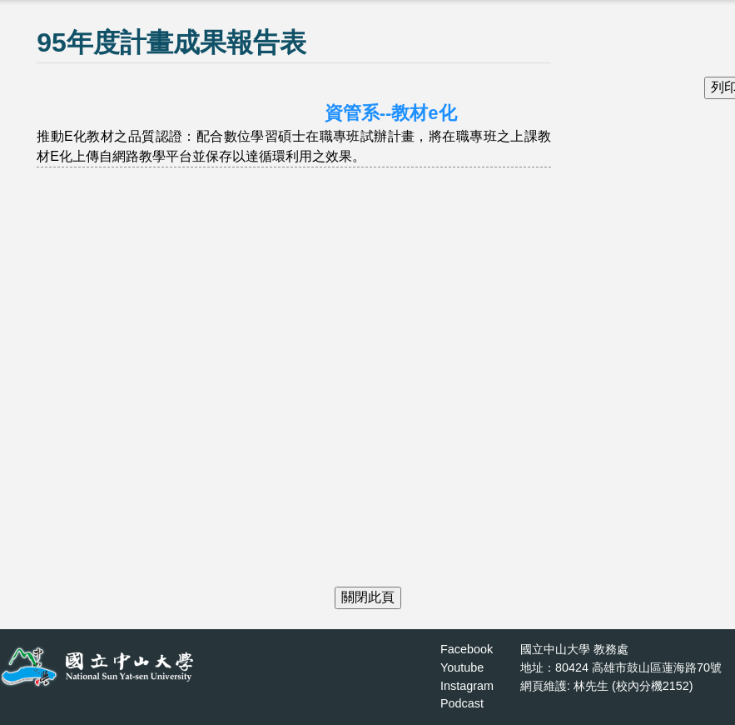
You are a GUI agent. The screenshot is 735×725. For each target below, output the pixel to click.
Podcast (462, 703)
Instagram (467, 685)
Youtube (462, 667)
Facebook (466, 649)
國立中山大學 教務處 (574, 649)
